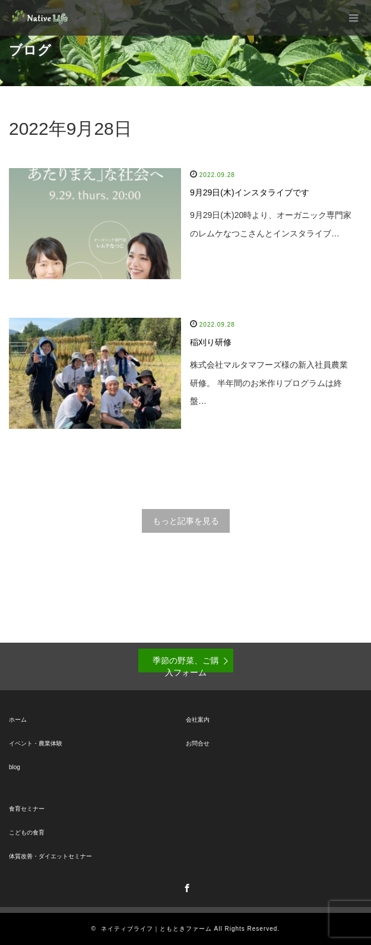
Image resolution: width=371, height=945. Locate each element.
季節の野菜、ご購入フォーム (186, 664)
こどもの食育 (27, 832)
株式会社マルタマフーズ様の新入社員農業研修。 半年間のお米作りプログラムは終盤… (269, 383)
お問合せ (198, 743)
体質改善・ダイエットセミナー (50, 856)
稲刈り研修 (211, 342)
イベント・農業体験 (35, 743)
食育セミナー (27, 808)
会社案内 (198, 719)
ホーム (18, 719)
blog (14, 767)
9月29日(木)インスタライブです (249, 192)
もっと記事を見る (186, 521)
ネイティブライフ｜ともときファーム (156, 928)
